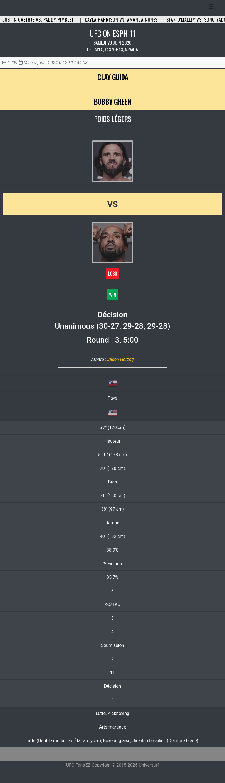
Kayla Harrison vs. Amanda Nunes (121, 19)
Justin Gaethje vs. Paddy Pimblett (39, 19)
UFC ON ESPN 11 (112, 33)
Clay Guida (112, 77)
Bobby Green (112, 101)
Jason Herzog (120, 359)
